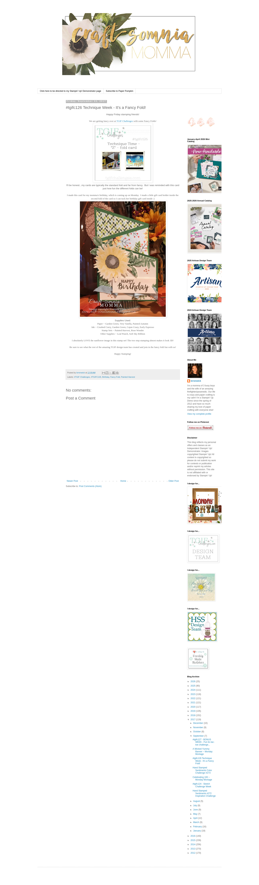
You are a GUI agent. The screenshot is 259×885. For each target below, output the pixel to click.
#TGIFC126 (96, 377)
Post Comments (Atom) (90, 486)
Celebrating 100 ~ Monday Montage (202, 778)
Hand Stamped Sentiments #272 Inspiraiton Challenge (204, 793)
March (196, 822)
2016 (193, 836)
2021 (193, 702)
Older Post (173, 481)
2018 (193, 715)
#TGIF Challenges (82, 377)
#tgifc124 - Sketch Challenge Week (202, 785)
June (195, 809)
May (195, 814)
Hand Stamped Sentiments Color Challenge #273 (202, 770)
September (198, 736)
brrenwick (196, 381)
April (195, 818)
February (197, 826)
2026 (193, 681)
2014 (193, 844)
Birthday (105, 377)
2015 (193, 840)
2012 (193, 853)
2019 (193, 711)
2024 (193, 690)
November (198, 727)
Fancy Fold (115, 377)
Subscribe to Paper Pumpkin (119, 91)
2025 (193, 686)
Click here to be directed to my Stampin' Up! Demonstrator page (70, 91)
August (197, 801)
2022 (193, 698)
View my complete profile (199, 414)
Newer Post (72, 481)
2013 (193, 849)
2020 (193, 707)
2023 (193, 694)
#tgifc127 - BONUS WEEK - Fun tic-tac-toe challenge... (203, 742)
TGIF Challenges (125, 121)
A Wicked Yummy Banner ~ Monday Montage (202, 751)
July (195, 805)
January (197, 830)
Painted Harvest (128, 377)
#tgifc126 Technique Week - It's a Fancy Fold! (203, 761)
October (197, 731)
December (198, 723)
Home (123, 481)
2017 (193, 719)
